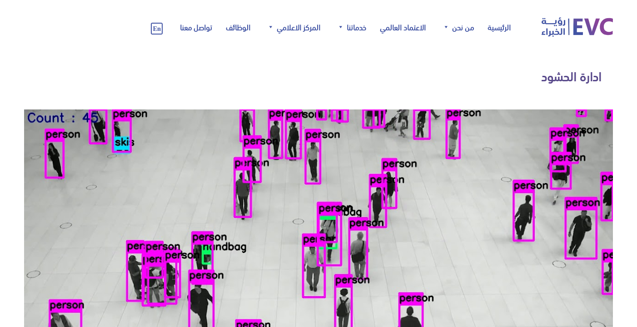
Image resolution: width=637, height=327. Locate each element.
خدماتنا (351, 27)
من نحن (458, 27)
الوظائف (238, 27)
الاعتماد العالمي (403, 27)
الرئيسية (499, 27)
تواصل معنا (196, 27)
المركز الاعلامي (293, 27)
